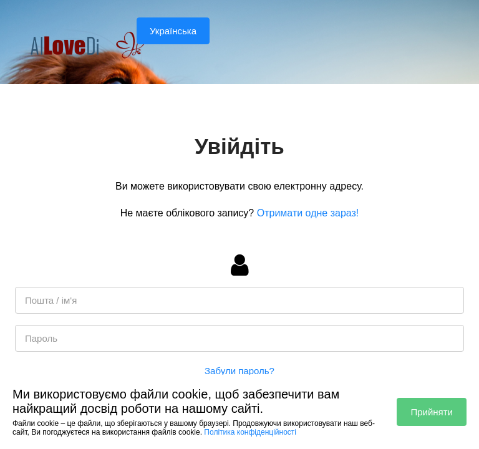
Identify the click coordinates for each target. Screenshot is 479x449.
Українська (173, 31)
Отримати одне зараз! (308, 213)
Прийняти (431, 412)
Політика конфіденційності (250, 432)
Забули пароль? (239, 370)
